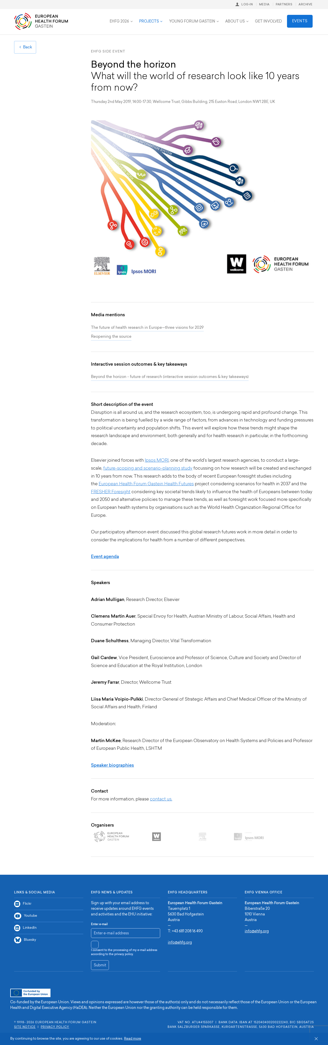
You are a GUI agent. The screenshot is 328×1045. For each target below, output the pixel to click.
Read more (132, 1038)
